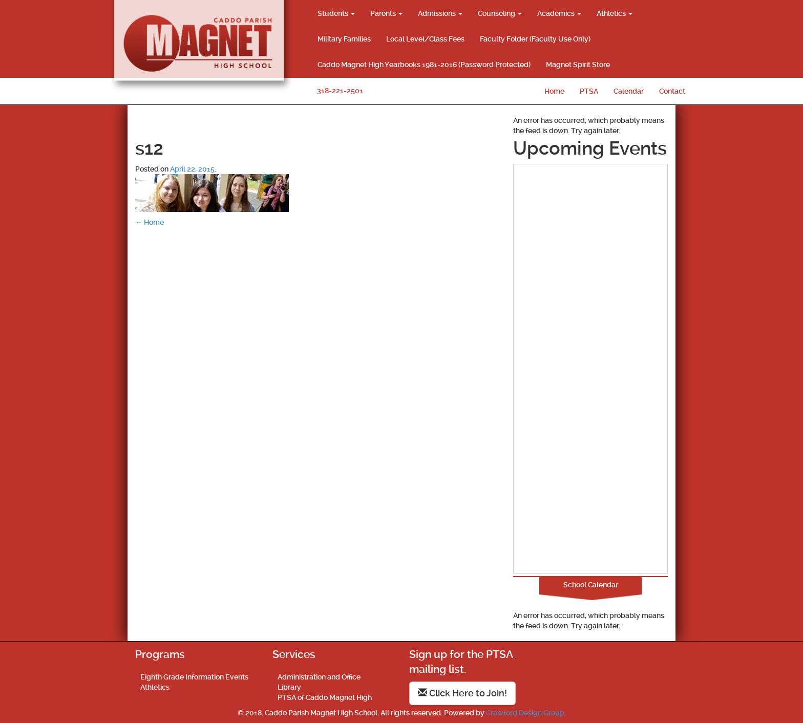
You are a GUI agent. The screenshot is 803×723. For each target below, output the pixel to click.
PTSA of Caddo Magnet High (325, 697)
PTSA (589, 91)
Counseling (500, 13)
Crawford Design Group (525, 713)
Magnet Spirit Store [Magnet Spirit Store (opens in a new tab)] (578, 64)
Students (336, 13)
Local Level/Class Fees (425, 39)
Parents (386, 13)
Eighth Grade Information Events (194, 677)
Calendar (629, 91)
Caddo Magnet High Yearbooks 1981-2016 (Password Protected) (424, 64)
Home (554, 91)
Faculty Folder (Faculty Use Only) (535, 39)
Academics (559, 13)
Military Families (344, 39)
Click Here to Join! (462, 693)
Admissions (440, 13)
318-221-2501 (340, 91)
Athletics (614, 13)
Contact (672, 91)
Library (289, 687)
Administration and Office (319, 677)
